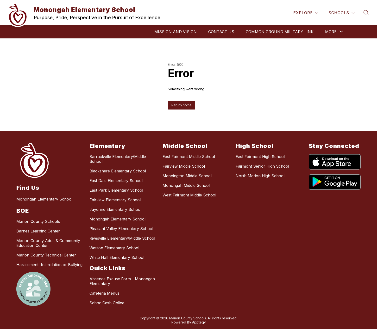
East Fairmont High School (260, 156)
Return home (181, 105)
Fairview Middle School (184, 166)
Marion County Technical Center (46, 255)
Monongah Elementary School (117, 219)
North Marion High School (260, 175)
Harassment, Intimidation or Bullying (49, 264)
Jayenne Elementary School (115, 209)
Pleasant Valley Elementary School (121, 228)
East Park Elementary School (116, 190)
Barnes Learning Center (38, 231)
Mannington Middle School (187, 175)
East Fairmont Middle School (189, 156)
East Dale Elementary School (116, 180)
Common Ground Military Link (280, 31)
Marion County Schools (38, 221)
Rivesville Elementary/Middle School (122, 238)
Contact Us (221, 31)
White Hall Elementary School (116, 257)
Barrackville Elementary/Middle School (117, 159)
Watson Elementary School (114, 247)
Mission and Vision (175, 31)
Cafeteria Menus (104, 293)
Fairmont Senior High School (262, 166)
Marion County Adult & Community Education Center (48, 243)
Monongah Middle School (186, 185)
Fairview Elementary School (115, 199)
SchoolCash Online (106, 302)
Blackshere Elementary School (117, 171)
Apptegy (199, 322)
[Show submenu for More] (331, 32)
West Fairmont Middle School (189, 195)
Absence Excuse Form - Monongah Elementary (122, 281)
